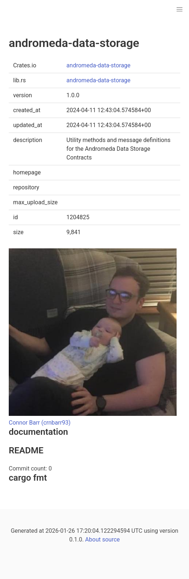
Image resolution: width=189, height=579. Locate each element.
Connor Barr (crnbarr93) (39, 422)
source (111, 539)
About (93, 539)
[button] (179, 9)
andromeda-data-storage (98, 65)
